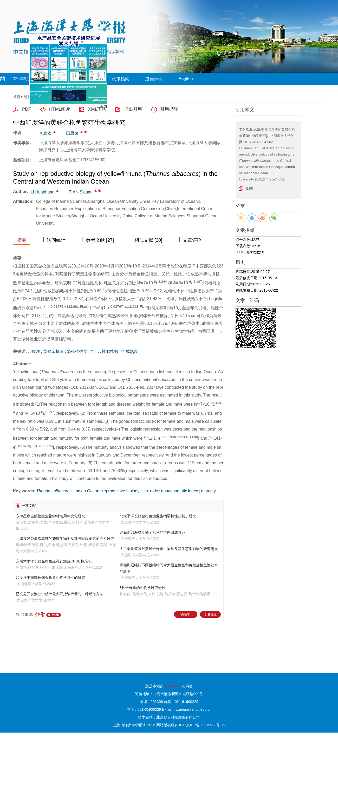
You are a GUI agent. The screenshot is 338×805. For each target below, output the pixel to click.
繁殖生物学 (77, 351)
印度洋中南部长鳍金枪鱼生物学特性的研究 (50, 577)
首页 (16, 97)
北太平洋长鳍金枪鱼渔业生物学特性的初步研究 (158, 516)
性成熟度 (129, 351)
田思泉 (72, 133)
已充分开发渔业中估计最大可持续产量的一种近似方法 (59, 594)
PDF (26, 109)
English (185, 78)
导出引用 (133, 109)
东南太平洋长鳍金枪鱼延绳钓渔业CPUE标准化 (54, 561)
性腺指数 (110, 351)
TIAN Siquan (81, 192)
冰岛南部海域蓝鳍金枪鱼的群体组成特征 (152, 532)
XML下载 (97, 109)
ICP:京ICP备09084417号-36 (202, 725)
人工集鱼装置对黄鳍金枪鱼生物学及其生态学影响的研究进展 (169, 549)
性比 (94, 351)
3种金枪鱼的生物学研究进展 (142, 588)
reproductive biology (120, 491)
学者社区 (210, 614)
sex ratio (150, 491)
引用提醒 (169, 109)
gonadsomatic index (179, 491)
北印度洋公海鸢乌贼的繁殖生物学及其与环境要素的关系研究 (65, 538)
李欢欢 (45, 133)
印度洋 (34, 351)
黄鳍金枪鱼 (53, 351)
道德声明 (154, 78)
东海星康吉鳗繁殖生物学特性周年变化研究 (50, 516)
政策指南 (120, 78)
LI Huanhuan (43, 192)
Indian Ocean (87, 491)
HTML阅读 (59, 109)
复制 (249, 188)
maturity (208, 491)
